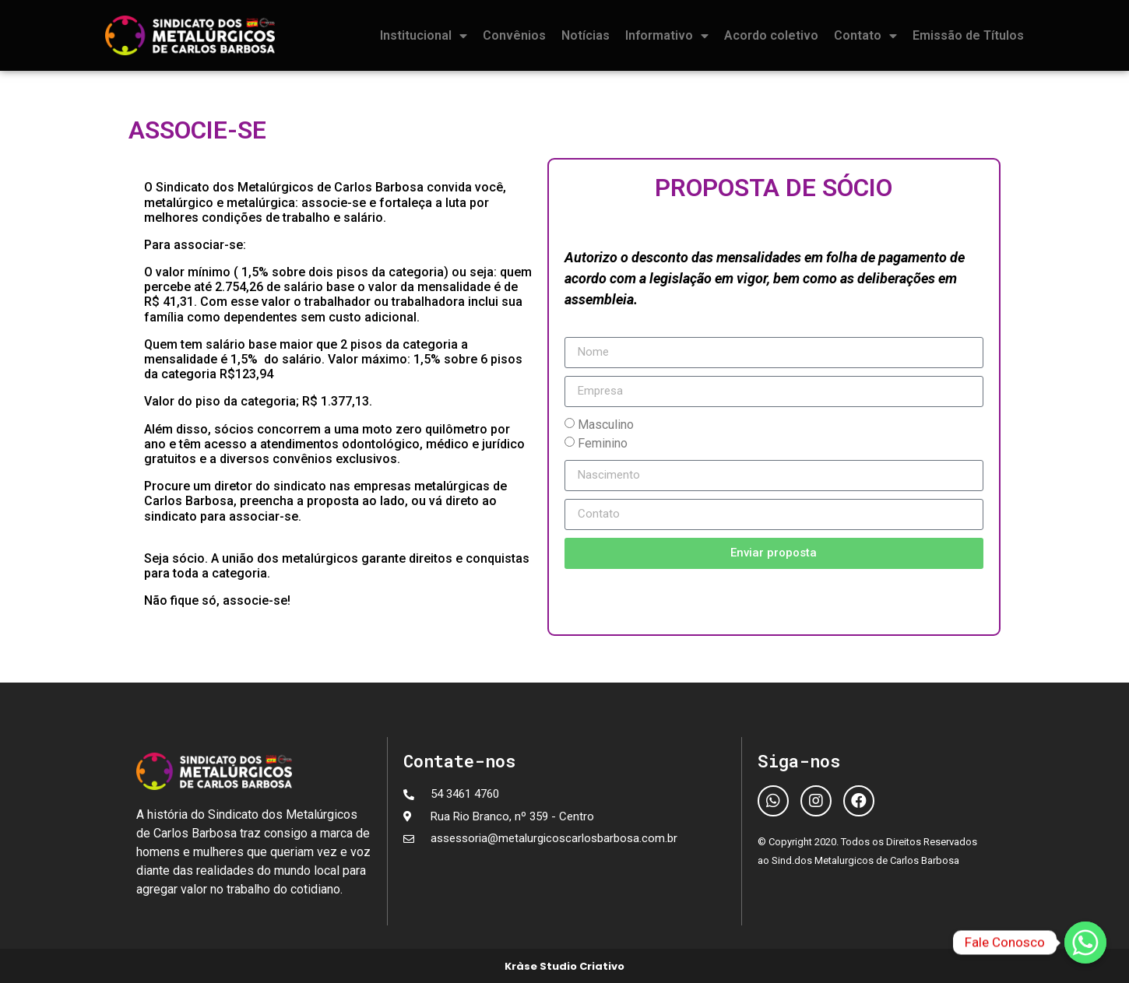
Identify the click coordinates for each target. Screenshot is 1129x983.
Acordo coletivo (771, 35)
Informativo (667, 36)
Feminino (603, 442)
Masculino (606, 423)
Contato (865, 36)
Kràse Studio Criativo (564, 966)
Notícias (585, 35)
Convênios (514, 35)
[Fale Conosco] (1085, 943)
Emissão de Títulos (968, 35)
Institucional (423, 36)
